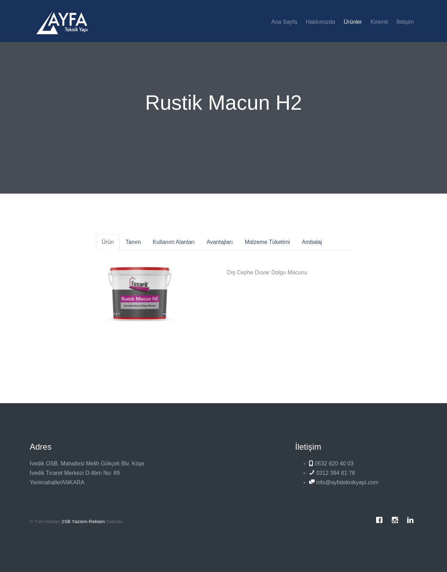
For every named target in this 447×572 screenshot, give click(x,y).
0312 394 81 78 (332, 473)
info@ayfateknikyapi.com (344, 482)
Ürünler (353, 22)
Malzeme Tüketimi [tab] (267, 245)
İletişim (405, 22)
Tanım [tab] (133, 245)
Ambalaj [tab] (312, 245)
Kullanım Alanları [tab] (174, 245)
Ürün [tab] (108, 245)
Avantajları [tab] (219, 245)
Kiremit (379, 22)
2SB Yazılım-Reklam (83, 521)
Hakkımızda (320, 22)
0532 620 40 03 (331, 463)
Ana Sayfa (284, 22)
